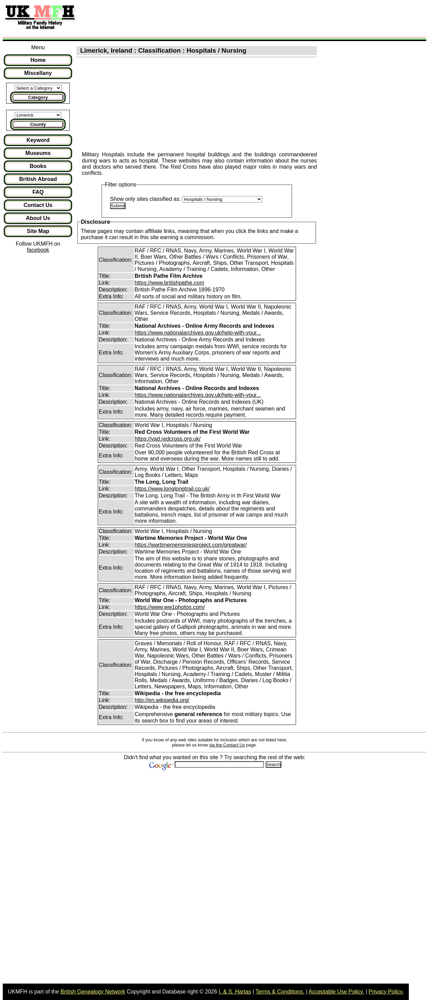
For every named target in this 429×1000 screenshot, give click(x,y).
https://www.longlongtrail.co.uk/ (172, 489)
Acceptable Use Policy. (336, 992)
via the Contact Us (227, 745)
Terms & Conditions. (279, 992)
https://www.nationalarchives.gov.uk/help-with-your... (198, 333)
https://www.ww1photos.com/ (170, 607)
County (38, 124)
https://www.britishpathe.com (169, 283)
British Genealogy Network (93, 992)
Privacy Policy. (386, 992)
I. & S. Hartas (235, 992)
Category (38, 97)
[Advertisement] (206, 18)
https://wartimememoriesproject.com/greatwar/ (191, 545)
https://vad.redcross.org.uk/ (168, 439)
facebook (38, 250)
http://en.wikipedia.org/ (162, 700)
